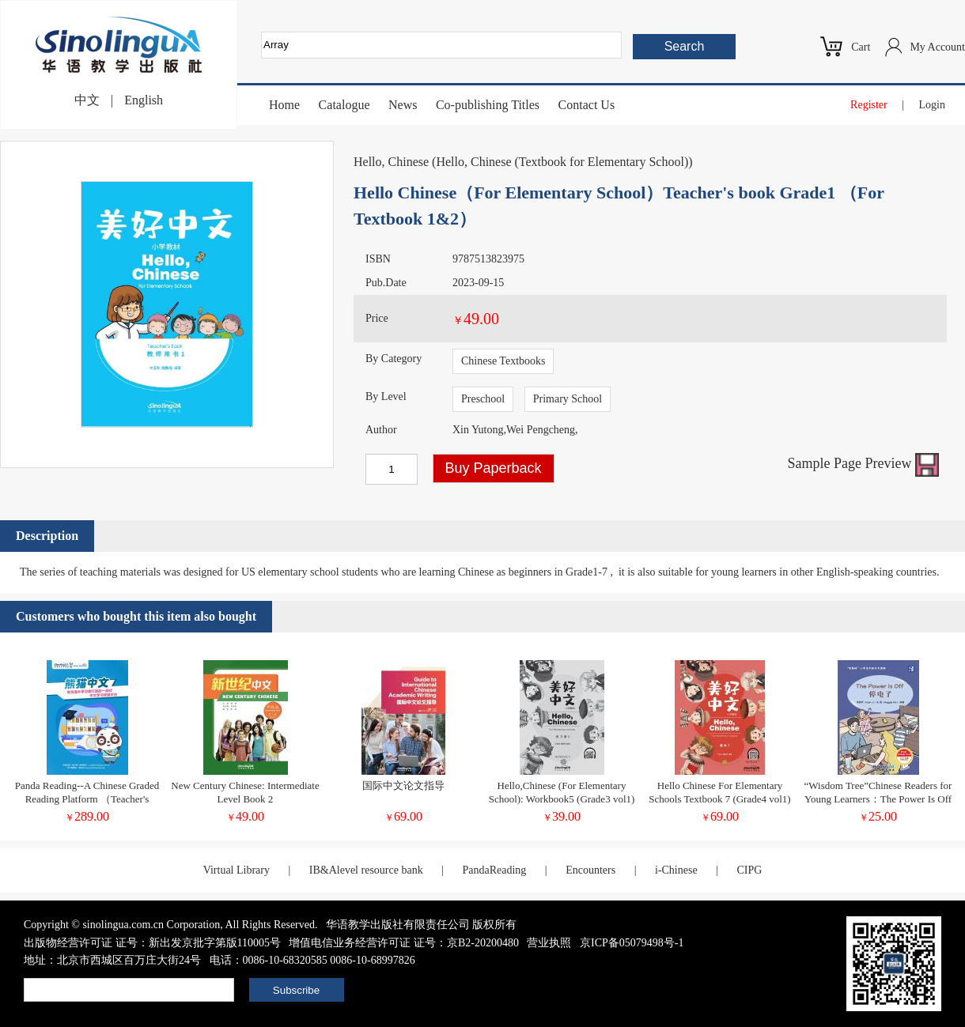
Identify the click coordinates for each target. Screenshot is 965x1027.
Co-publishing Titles (487, 104)
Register (868, 105)
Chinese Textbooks (503, 361)
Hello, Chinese (391, 161)
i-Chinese (676, 870)
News (402, 104)
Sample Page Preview (863, 463)
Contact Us (586, 104)
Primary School (568, 399)
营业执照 (549, 943)
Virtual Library (236, 870)
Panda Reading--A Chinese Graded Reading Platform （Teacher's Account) (87, 799)
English (143, 100)
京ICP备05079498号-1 (631, 943)
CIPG (749, 870)
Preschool (483, 399)
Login (932, 105)
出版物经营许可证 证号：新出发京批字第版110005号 (152, 943)
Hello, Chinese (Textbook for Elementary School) (562, 161)
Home (284, 104)
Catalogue (344, 104)
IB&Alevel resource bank (366, 870)
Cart (860, 47)
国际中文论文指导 (403, 785)
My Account (937, 47)
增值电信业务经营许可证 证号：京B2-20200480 (404, 943)
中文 (87, 100)
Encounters (590, 870)
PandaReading (494, 870)
